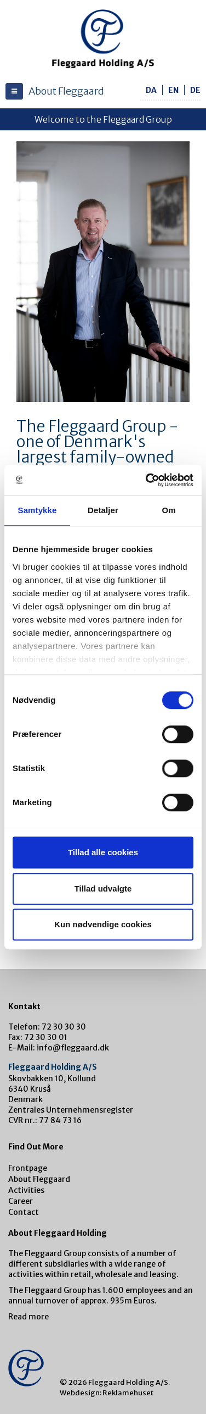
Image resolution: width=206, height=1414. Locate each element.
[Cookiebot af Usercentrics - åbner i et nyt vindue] (146, 480)
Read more (28, 1317)
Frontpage (27, 1168)
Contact (23, 1212)
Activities (26, 1190)
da (151, 90)
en (173, 90)
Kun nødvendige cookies (103, 924)
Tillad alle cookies (103, 852)
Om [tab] (168, 510)
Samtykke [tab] (37, 510)
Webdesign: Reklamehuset (106, 1393)
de (195, 90)
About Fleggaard (39, 1179)
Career (20, 1201)
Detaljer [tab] (103, 510)
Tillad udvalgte (103, 888)
